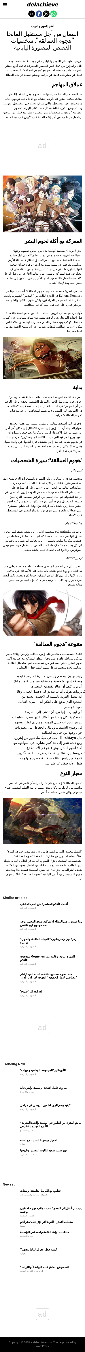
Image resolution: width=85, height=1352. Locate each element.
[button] (5, 4)
